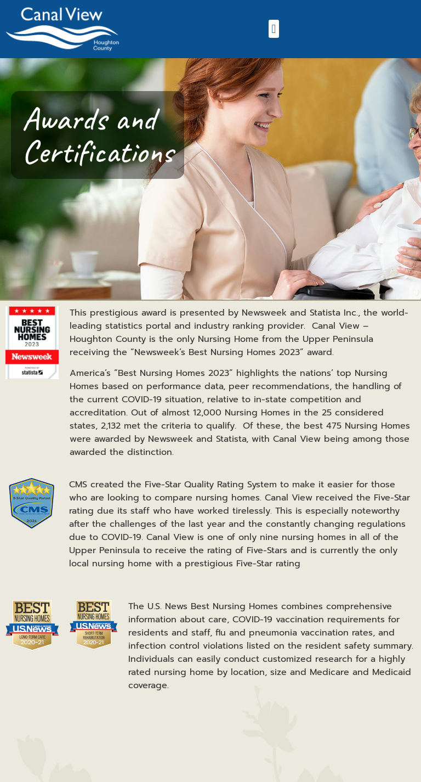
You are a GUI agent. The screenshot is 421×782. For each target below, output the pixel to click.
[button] (274, 29)
